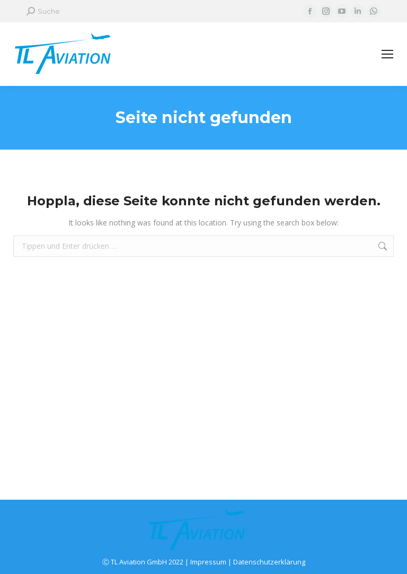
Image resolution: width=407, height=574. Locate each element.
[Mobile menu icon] (387, 54)
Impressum (208, 562)
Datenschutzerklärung (269, 562)
